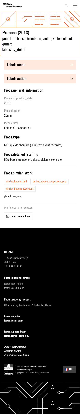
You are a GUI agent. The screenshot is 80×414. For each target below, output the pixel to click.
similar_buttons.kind (16, 181)
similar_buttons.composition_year (49, 181)
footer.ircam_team (15, 321)
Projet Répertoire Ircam (18, 355)
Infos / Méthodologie (17, 347)
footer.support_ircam (17, 332)
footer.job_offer (14, 316)
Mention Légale (14, 351)
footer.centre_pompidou (18, 336)
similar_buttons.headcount (19, 188)
